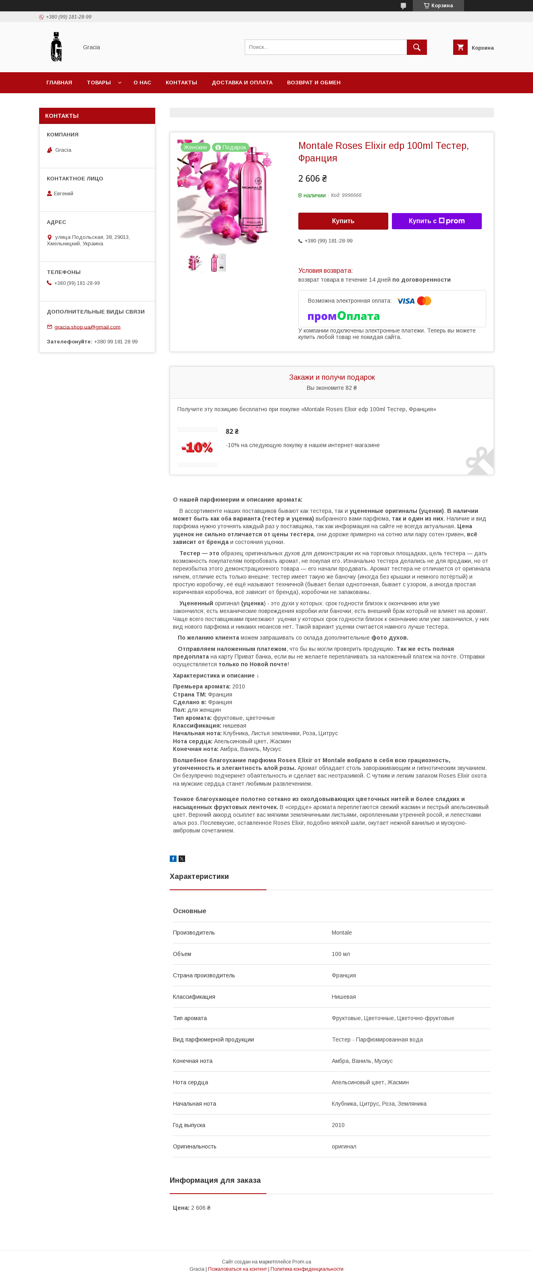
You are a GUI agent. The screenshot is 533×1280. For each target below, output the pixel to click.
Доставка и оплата (242, 82)
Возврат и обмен (314, 82)
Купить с (437, 221)
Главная (59, 82)
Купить (343, 221)
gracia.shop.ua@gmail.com (87, 327)
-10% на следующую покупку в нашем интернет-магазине (303, 445)
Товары (99, 82)
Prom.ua (301, 1262)
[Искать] (417, 47)
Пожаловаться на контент (237, 1269)
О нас (142, 82)
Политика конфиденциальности (307, 1269)
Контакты (181, 82)
